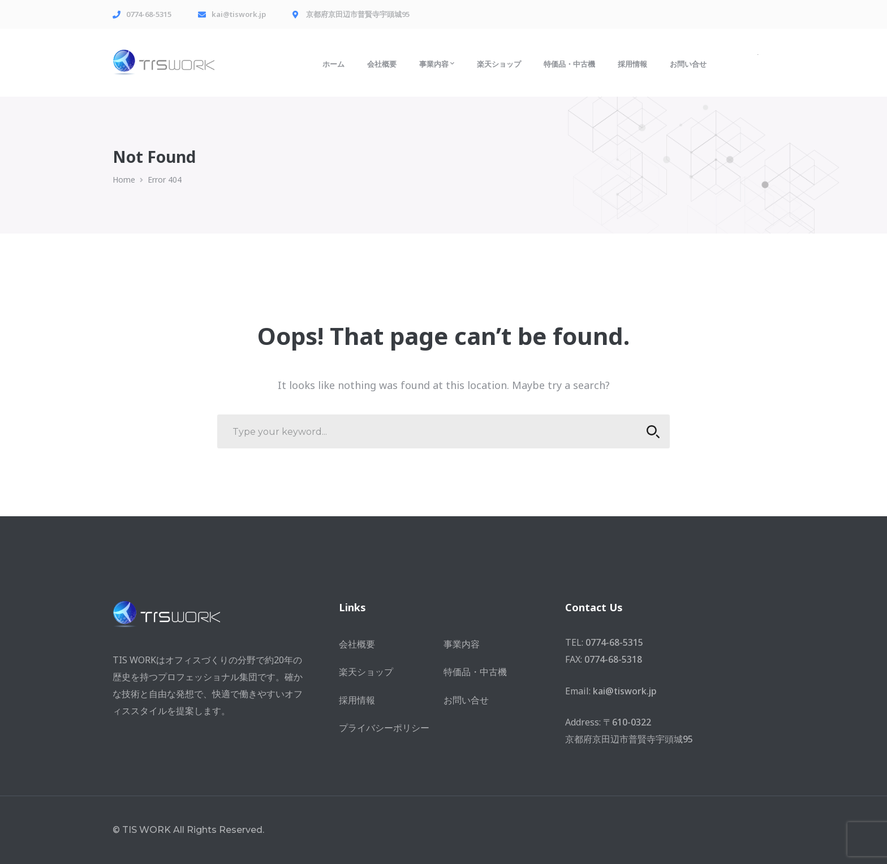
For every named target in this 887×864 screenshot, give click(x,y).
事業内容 (462, 644)
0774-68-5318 (613, 659)
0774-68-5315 (614, 642)
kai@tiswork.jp (625, 691)
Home (124, 179)
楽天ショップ (366, 672)
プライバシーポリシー (384, 728)
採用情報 (357, 700)
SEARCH (650, 431)
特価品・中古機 (475, 672)
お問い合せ (466, 700)
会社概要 (357, 644)
